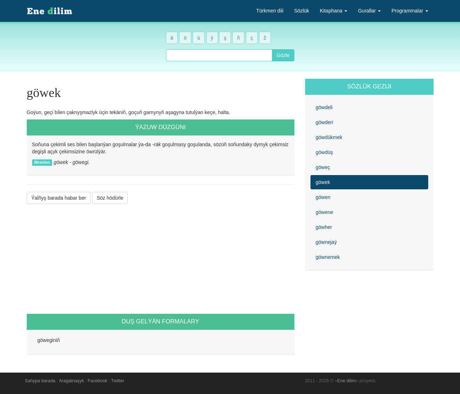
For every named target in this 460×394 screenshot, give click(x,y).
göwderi (324, 122)
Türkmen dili (269, 11)
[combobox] (219, 55)
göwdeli (324, 107)
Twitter (117, 380)
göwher (324, 227)
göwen (323, 197)
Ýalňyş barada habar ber (58, 198)
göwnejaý (326, 242)
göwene (324, 212)
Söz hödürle (110, 198)
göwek (323, 182)
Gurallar (369, 11)
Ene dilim (346, 380)
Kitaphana (333, 11)
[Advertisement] (160, 259)
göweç (323, 167)
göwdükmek (329, 137)
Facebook (97, 380)
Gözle (283, 55)
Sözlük (301, 11)
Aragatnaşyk (71, 380)
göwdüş (324, 152)
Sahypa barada (40, 380)
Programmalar (409, 11)
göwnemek (328, 257)
